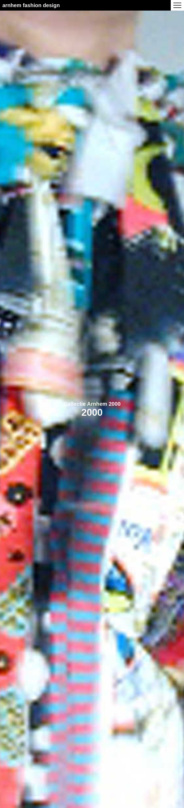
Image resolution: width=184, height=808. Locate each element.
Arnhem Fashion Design (31, 5)
